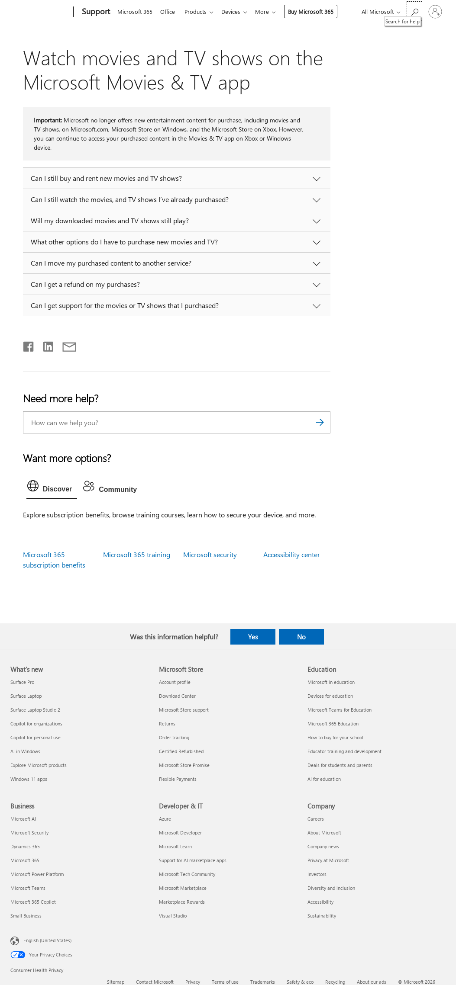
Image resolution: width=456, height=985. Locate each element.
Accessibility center (291, 554)
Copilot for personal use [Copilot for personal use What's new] (35, 737)
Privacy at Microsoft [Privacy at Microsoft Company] (328, 860)
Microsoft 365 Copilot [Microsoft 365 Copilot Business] (33, 901)
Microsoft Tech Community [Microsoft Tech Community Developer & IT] (187, 874)
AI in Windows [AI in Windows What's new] (25, 751)
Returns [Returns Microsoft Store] (167, 723)
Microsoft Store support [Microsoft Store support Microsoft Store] (184, 709)
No (301, 636)
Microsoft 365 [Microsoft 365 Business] (24, 860)
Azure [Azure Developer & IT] (165, 818)
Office (169, 11)
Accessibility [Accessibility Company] (320, 901)
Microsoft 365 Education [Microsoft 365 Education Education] (333, 723)
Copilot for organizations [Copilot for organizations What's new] (36, 723)
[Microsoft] (40, 12)
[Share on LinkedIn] (45, 345)
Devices (236, 11)
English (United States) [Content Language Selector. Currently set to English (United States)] (47, 940)
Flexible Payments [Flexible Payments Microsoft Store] (178, 779)
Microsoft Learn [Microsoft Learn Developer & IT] (175, 846)
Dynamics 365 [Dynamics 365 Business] (25, 846)
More (269, 11)
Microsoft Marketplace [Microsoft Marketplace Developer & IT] (183, 888)
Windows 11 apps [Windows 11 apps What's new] (28, 779)
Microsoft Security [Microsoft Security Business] (29, 832)
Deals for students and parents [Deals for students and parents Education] (339, 765)
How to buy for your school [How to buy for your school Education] (335, 737)
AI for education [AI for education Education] (324, 779)
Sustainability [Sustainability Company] (321, 915)
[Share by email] (65, 345)
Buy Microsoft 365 (317, 11)
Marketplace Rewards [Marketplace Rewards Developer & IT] (182, 901)
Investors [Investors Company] (317, 874)
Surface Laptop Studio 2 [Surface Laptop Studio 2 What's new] (35, 709)
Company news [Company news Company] (323, 846)
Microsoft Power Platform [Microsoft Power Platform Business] (37, 874)
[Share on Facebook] (29, 345)
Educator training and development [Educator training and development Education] (344, 751)
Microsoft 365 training (136, 554)
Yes (253, 636)
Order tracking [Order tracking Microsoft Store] (174, 737)
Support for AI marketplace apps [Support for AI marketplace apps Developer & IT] (192, 860)
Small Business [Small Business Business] (26, 915)
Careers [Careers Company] (315, 818)
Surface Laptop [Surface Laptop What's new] (26, 696)
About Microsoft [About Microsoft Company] (324, 832)
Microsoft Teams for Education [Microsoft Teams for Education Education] (339, 709)
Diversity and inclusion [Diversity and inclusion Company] (331, 888)
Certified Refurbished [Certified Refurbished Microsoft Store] (181, 751)
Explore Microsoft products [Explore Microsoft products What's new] (38, 765)
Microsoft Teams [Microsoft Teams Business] (27, 888)
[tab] (52, 488)
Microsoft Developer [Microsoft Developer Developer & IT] (180, 832)
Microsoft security (210, 554)
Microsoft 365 (134, 11)
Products (199, 11)
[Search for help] (414, 11)
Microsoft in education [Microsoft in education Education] (331, 682)
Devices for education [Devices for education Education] (330, 696)
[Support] (95, 12)
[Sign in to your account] (435, 11)
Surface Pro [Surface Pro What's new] (22, 682)
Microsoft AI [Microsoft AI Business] (23, 818)
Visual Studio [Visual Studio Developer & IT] (173, 915)
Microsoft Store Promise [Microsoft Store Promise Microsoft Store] (184, 765)
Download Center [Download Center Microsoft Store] (177, 696)
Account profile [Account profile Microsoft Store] (175, 682)
